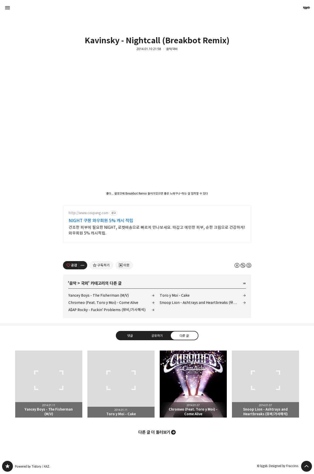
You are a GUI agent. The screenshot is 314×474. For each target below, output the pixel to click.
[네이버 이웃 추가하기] (124, 265)
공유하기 (157, 336)
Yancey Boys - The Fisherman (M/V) (98, 295)
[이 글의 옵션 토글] (83, 265)
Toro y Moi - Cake (175, 295)
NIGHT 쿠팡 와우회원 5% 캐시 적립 (101, 220)
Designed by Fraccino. (284, 466)
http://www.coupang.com (88, 213)
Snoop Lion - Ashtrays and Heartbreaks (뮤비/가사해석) (203, 302)
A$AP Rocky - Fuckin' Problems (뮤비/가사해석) (107, 309)
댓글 (130, 336)
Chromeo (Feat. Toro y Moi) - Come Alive (103, 302)
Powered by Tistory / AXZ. (32, 466)
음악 (72, 283)
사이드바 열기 (7, 8)
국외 (84, 283)
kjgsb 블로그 (7, 466)
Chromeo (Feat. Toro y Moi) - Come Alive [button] (193, 384)
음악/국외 (172, 49)
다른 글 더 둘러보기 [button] (154, 432)
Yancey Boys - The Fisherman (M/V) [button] (48, 384)
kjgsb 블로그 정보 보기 (306, 8)
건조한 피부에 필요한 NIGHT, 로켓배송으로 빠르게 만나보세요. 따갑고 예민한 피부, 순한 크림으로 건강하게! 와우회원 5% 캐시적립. (157, 230)
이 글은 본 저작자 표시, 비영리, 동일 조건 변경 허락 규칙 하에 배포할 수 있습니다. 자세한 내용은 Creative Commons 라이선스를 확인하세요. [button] (243, 265)
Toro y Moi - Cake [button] (121, 384)
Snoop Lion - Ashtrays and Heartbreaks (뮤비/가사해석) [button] (265, 384)
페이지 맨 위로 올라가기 (306, 466)
